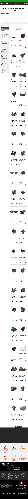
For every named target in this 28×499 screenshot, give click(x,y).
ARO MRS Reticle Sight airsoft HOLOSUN (13, 356)
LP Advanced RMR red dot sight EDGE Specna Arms (14, 179)
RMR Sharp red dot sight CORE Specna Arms (22, 258)
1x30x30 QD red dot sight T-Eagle (22, 42)
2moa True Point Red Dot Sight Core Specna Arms (14, 258)
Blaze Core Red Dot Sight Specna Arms (22, 277)
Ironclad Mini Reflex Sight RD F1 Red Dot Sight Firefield (22, 316)
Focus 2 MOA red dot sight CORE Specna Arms (14, 316)
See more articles (18, 426)
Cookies (14, 493)
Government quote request (10, 460)
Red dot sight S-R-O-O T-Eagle (14, 62)
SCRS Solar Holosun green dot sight (14, 415)
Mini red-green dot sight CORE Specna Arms (22, 140)
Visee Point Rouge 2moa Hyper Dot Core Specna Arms (22, 238)
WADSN (22, 463)
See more (14, 19)
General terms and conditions (22, 493)
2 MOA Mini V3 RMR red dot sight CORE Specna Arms (22, 199)
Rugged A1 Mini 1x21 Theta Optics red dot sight (14, 376)
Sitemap (3, 493)
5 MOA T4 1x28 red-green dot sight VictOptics (22, 82)
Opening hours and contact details (4, 459)
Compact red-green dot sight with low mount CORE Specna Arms (13, 140)
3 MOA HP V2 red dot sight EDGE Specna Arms (14, 199)
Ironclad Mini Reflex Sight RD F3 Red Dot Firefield (14, 336)
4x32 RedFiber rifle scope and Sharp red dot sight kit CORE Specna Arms (22, 219)
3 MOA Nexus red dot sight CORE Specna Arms (22, 297)
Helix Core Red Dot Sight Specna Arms (14, 277)
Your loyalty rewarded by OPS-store (10, 462)
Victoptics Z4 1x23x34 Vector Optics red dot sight (14, 395)
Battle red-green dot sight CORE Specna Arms (14, 121)
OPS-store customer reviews (4, 461)
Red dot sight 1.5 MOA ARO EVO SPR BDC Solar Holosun (14, 101)
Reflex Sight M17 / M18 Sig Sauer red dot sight (22, 376)
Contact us (21, 482)
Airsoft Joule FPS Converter (17, 460)
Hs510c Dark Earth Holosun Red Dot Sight (22, 415)
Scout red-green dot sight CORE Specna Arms (22, 101)
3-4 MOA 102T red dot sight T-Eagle (13, 82)
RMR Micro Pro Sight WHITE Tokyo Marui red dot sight (22, 355)
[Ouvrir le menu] (1, 3)
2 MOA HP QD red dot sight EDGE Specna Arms (22, 160)
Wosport (22, 462)
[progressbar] (18, 29)
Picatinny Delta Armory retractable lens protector (14, 42)
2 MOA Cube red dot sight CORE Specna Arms (14, 238)
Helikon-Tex (22, 461)
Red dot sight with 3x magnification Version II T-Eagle (22, 62)
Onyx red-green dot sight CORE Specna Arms (14, 297)
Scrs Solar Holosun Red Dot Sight (22, 395)
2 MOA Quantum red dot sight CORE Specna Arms (14, 160)
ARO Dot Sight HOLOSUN (22, 335)
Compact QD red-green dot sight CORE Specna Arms (22, 121)
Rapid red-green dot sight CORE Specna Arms (22, 179)
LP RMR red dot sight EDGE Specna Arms (14, 219)
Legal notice (8, 493)
